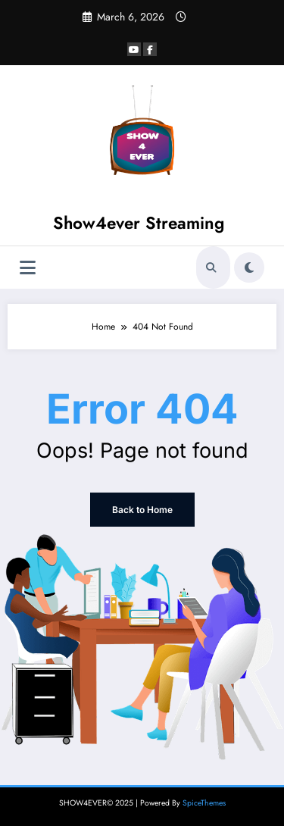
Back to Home (142, 509)
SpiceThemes (204, 803)
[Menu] (28, 268)
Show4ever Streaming (138, 223)
